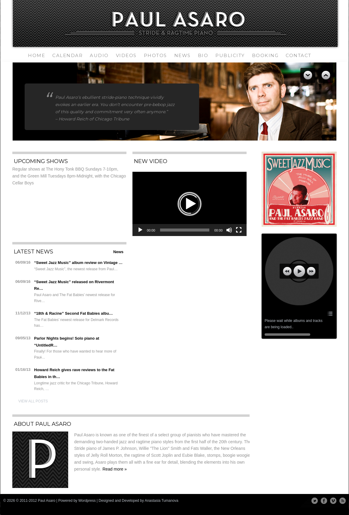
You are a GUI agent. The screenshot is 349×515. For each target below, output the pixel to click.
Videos (126, 55)
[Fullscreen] (239, 230)
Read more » (114, 469)
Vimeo (333, 501)
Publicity (230, 55)
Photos (155, 55)
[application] (189, 204)
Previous (307, 75)
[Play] (140, 230)
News (182, 55)
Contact (298, 55)
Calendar (67, 55)
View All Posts (33, 401)
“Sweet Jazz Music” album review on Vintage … (78, 262)
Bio (203, 55)
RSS (342, 501)
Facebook (324, 501)
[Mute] (229, 230)
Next (325, 75)
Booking (265, 55)
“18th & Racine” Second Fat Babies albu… (73, 313)
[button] (190, 204)
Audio (99, 55)
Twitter (314, 501)
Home (36, 55)
